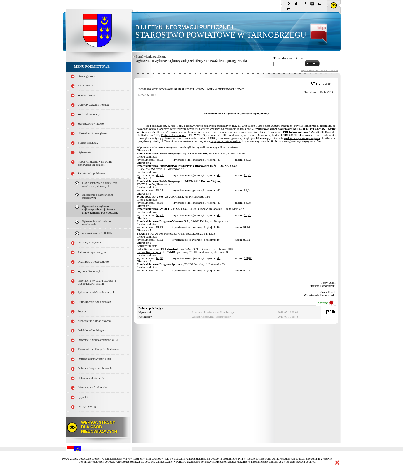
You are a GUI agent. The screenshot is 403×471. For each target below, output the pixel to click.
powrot (323, 303)
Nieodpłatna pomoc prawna (94, 320)
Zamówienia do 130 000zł (97, 233)
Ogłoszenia (84, 152)
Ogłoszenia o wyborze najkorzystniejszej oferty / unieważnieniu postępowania (100, 209)
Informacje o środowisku (93, 387)
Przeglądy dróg (87, 406)
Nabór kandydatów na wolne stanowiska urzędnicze (95, 163)
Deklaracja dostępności (92, 377)
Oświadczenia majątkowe (93, 133)
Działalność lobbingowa (92, 330)
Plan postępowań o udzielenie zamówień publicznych (100, 184)
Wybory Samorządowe (91, 271)
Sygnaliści (84, 397)
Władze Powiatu (87, 95)
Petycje (82, 311)
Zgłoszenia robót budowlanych (96, 292)
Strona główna (86, 76)
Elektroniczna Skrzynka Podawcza (98, 349)
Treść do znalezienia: (288, 58)
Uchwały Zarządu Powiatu (94, 104)
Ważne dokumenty (89, 114)
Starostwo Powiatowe (91, 123)
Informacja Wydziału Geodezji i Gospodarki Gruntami (97, 282)
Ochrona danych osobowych (95, 368)
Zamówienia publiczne (91, 173)
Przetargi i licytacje (89, 242)
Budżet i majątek (88, 142)
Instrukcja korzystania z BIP (95, 358)
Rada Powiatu (86, 85)
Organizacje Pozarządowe (93, 261)
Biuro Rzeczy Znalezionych (94, 301)
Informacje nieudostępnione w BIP (99, 339)
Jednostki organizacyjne (92, 252)
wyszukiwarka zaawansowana (319, 70)
